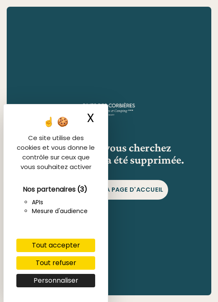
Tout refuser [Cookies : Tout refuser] (56, 263)
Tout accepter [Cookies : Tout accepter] (56, 245)
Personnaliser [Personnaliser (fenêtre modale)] (56, 280)
